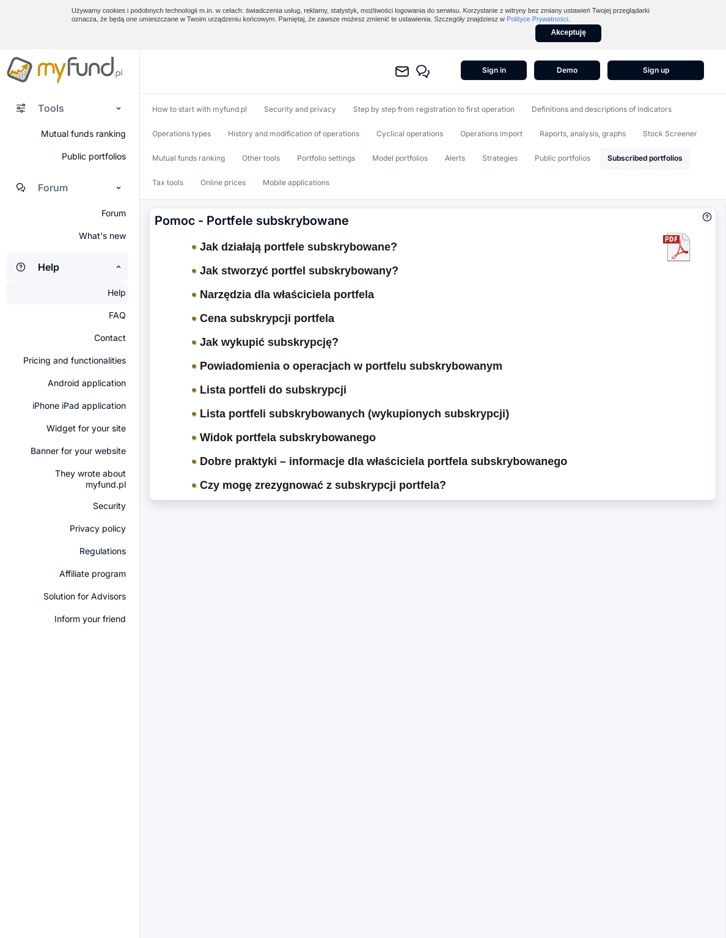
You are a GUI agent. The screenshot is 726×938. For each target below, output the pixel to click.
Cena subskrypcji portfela (263, 318)
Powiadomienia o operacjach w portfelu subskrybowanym (347, 366)
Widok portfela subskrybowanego (284, 437)
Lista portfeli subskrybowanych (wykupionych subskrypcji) (350, 414)
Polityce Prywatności (537, 19)
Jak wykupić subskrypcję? (265, 342)
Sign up (656, 70)
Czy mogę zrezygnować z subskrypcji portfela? (319, 485)
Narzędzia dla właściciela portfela (283, 294)
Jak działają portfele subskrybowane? (294, 247)
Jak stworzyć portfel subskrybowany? (295, 271)
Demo (567, 70)
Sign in (494, 70)
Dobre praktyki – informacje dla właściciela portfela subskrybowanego (379, 461)
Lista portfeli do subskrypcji (269, 390)
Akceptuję (568, 32)
